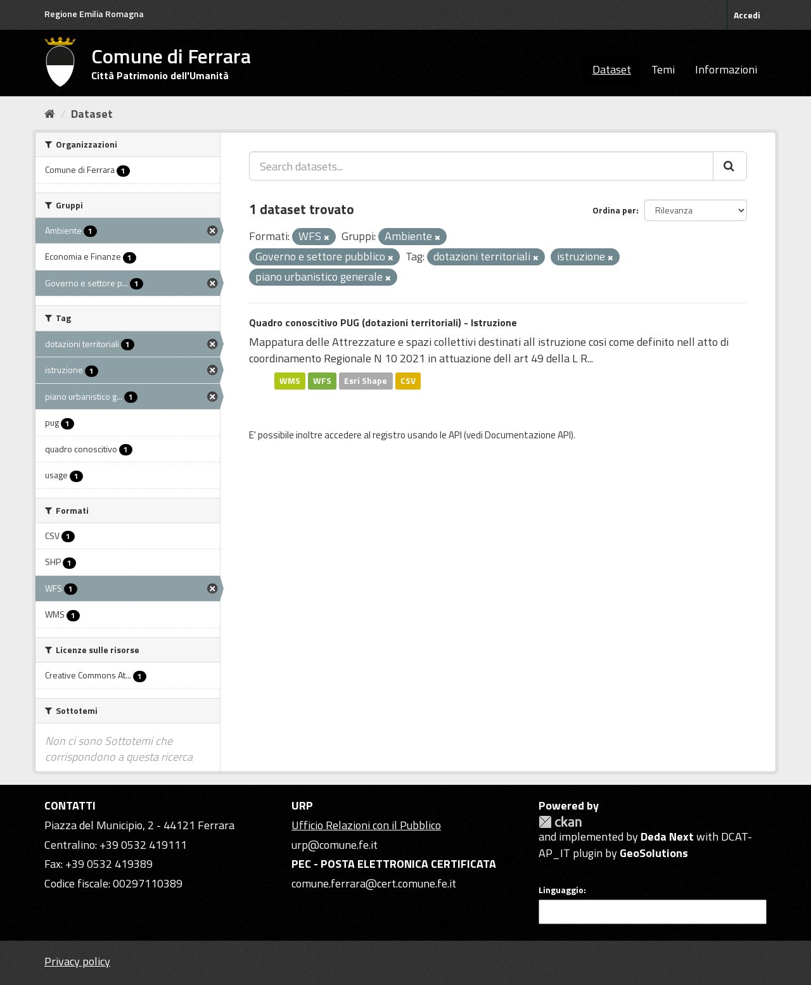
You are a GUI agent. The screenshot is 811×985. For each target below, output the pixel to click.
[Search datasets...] (481, 166)
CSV (408, 380)
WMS (289, 380)
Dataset (611, 69)
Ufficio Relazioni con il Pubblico (366, 825)
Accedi (747, 15)
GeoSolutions (654, 852)
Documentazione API (528, 435)
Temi (663, 69)
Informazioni (726, 69)
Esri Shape (365, 380)
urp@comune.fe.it (334, 844)
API (455, 435)
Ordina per (614, 210)
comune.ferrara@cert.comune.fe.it (373, 883)
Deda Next (667, 836)
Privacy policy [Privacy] (77, 961)
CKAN (560, 822)
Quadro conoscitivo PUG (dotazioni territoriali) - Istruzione (383, 322)
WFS (322, 380)
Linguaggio (561, 890)
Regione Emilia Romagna (94, 13)
